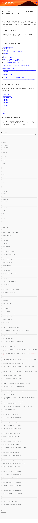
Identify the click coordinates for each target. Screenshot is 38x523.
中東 (4, 108)
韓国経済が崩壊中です (6, 300)
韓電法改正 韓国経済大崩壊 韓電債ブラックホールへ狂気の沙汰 (13, 403)
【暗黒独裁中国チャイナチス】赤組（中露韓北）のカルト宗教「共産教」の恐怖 (15, 389)
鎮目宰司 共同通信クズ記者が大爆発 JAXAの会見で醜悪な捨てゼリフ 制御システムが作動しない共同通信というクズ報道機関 (19, 360)
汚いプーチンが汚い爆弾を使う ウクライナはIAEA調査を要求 (12, 493)
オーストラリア (5, 177)
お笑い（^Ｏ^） (6, 103)
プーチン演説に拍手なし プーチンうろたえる (10, 333)
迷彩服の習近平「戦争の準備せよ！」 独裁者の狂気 (11, 452)
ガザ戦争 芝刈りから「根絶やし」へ (9, 68)
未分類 (4, 111)
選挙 (4, 113)
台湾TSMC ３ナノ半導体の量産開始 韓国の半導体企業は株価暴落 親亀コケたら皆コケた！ (17, 383)
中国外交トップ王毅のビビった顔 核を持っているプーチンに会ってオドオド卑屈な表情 (19, 354)
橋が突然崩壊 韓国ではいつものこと (9, 335)
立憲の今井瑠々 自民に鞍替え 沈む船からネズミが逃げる (12, 375)
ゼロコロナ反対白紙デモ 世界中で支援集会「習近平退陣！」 (12, 417)
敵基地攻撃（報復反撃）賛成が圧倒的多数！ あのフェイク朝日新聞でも (14, 391)
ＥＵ (3, 171)
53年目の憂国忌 (6, 53)
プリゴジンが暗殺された (6, 311)
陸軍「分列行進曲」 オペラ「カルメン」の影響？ (11, 289)
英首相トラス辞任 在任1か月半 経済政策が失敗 (10, 501)
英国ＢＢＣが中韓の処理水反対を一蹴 (9, 314)
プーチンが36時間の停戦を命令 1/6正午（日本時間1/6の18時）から (13, 378)
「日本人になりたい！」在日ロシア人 (9, 394)
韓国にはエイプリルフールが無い (8, 338)
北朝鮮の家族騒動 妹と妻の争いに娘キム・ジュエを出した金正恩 (13, 363)
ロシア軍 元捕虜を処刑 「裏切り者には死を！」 (12, 62)
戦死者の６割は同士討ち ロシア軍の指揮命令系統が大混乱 (12, 455)
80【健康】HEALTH (6, 102)
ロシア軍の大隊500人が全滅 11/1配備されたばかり (11, 458)
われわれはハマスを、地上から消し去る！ (9, 273)
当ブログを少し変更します (8, 48)
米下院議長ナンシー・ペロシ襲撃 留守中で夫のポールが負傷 (12, 485)
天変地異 (4, 193)
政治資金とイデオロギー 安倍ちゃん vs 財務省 (10, 232)
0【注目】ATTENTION (7, 94)
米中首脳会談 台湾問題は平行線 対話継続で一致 (11, 436)
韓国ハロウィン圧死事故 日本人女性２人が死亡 (11, 59)
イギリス (4, 174)
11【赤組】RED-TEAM (7, 96)
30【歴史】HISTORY (7, 99)
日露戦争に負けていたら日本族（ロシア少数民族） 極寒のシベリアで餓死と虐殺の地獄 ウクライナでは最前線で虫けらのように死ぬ (20, 372)
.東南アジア (4, 142)
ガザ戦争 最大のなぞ (6, 278)
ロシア (4, 160)
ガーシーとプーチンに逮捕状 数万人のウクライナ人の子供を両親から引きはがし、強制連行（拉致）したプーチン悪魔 (20, 350)
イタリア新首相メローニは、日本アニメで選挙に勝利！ (13, 51)
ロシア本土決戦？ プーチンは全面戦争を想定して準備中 (13, 77)
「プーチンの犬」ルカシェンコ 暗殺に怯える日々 (11, 414)
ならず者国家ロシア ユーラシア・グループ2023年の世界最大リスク (13, 386)
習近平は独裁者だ (5, 243)
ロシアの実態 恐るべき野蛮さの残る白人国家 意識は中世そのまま (13, 498)
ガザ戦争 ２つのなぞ (6, 284)
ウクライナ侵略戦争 (6, 147)
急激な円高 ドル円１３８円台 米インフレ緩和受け (11, 444)
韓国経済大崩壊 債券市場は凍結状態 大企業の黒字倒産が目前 (13, 441)
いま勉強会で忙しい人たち (7, 308)
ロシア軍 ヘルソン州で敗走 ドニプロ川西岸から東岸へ (12, 496)
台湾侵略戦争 (5, 152)
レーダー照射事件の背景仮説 (8, 47)
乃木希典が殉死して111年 (7, 303)
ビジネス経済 (5, 105)
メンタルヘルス (5, 201)
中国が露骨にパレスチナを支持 (7, 262)
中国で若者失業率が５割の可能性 (8, 316)
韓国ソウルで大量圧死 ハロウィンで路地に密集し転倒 (11, 479)
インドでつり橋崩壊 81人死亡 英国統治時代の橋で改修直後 (14, 60)
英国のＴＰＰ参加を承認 (6, 322)
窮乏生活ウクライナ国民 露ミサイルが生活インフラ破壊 (12, 471)
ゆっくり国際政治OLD (9, 3)
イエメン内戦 (5, 50)
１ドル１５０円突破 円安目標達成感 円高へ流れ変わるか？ (12, 504)
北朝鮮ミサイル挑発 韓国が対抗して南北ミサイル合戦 (11, 466)
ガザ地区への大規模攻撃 (6, 270)
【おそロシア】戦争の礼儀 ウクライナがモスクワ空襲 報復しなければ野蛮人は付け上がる (17, 406)
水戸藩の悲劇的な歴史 (6, 246)
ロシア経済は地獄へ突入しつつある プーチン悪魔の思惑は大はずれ (13, 341)
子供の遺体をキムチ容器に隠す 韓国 (9, 409)
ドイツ (4, 179)
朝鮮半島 (4, 163)
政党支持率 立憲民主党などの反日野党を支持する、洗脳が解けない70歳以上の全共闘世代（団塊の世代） (19, 366)
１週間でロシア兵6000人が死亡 (8, 259)
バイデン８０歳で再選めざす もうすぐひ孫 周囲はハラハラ (12, 422)
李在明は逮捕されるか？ (6, 297)
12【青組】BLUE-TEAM (7, 97)
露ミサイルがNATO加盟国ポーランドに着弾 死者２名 (11, 433)
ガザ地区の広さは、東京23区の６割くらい (9, 281)
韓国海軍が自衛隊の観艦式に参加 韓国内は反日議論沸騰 (12, 482)
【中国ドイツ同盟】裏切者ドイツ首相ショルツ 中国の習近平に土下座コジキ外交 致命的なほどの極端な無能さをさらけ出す (20, 398)
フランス (4, 182)
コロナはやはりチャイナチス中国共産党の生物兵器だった (12, 327)
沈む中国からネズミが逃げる (7, 235)
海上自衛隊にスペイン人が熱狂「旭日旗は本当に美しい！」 (12, 425)
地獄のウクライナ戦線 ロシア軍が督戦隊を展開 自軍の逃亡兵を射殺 (14, 463)
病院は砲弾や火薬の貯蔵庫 (7, 265)
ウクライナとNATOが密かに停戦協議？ (9, 251)
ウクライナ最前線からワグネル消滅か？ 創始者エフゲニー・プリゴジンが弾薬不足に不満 (17, 330)
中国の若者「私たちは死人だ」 (8, 74)
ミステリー (4, 210)
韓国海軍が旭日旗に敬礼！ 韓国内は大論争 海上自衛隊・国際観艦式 (14, 460)
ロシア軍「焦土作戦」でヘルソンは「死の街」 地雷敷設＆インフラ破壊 (16, 65)
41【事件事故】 (6, 100)
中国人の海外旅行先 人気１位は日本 (9, 292)
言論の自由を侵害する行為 (8, 57)
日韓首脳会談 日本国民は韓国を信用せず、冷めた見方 (11, 346)
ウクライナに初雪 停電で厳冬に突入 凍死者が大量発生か (12, 428)
